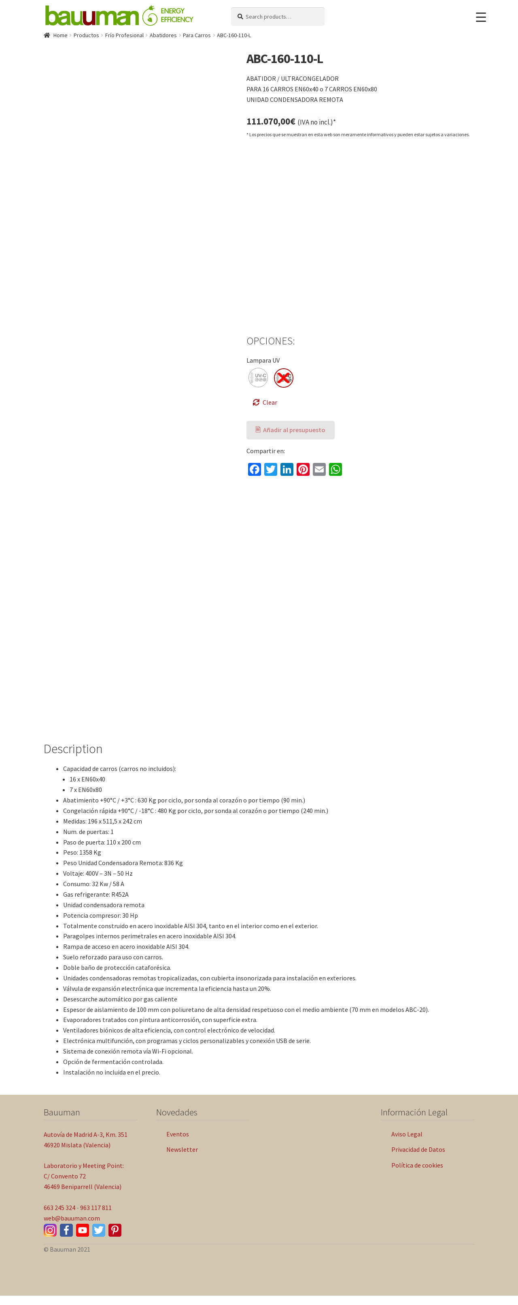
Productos (86, 35)
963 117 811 (96, 1217)
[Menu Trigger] (481, 17)
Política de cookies (417, 1174)
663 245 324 (59, 1217)
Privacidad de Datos (418, 1159)
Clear (270, 402)
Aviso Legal (406, 1143)
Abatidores (163, 35)
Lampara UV (263, 360)
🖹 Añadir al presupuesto (290, 430)
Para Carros (197, 35)
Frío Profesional (124, 35)
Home (60, 35)
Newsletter (182, 1159)
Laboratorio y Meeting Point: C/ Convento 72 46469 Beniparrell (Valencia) (84, 1185)
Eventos (177, 1143)
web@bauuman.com (72, 1227)
